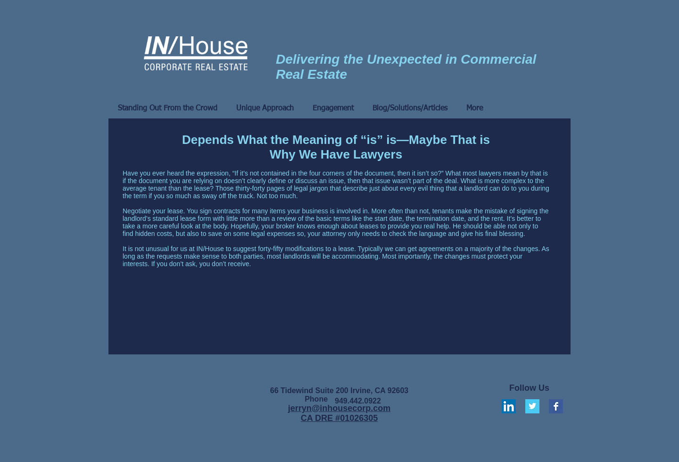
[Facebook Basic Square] (556, 406)
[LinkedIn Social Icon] (509, 406)
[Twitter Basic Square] (532, 406)
